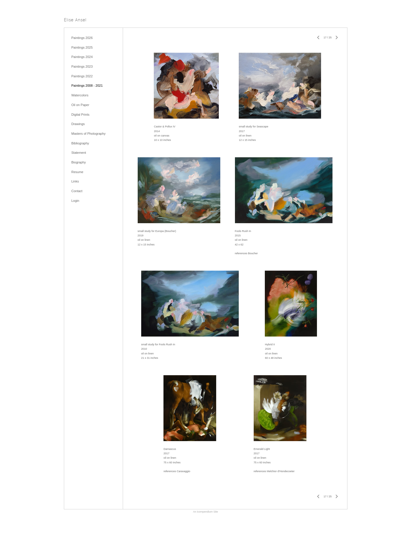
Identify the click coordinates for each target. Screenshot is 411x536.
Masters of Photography (88, 133)
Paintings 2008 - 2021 (87, 85)
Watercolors (79, 95)
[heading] (75, 20)
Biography (78, 162)
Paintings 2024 (82, 57)
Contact (77, 191)
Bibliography (80, 143)
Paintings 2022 (82, 76)
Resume (77, 172)
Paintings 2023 (82, 66)
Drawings (78, 124)
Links (75, 181)
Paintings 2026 (82, 38)
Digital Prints (80, 114)
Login (75, 200)
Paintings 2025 (82, 47)
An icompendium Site (205, 511)
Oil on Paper (80, 105)
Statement (78, 152)
